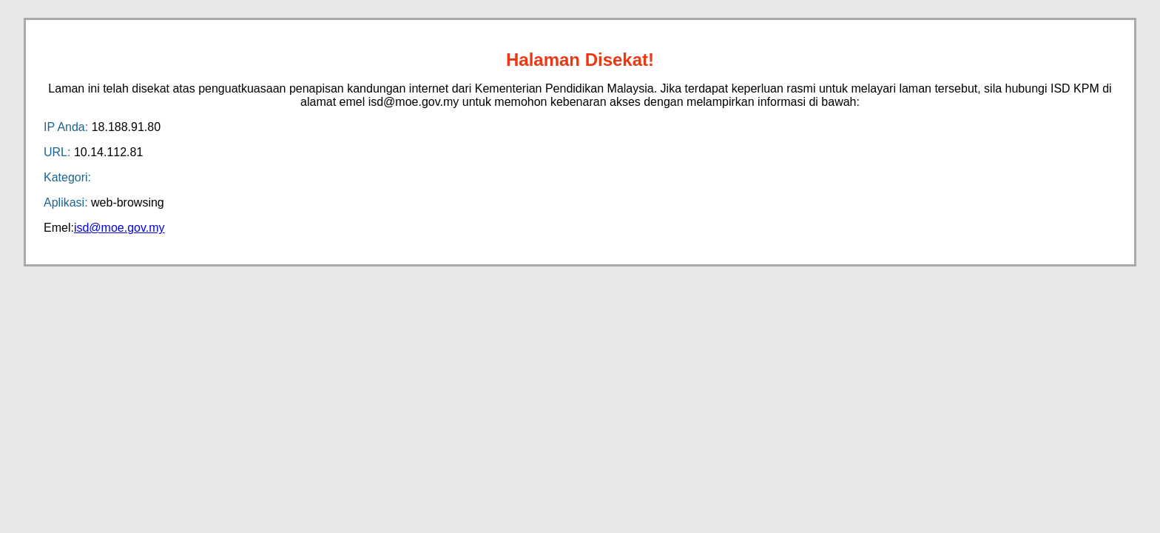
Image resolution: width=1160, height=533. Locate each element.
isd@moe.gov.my (119, 227)
